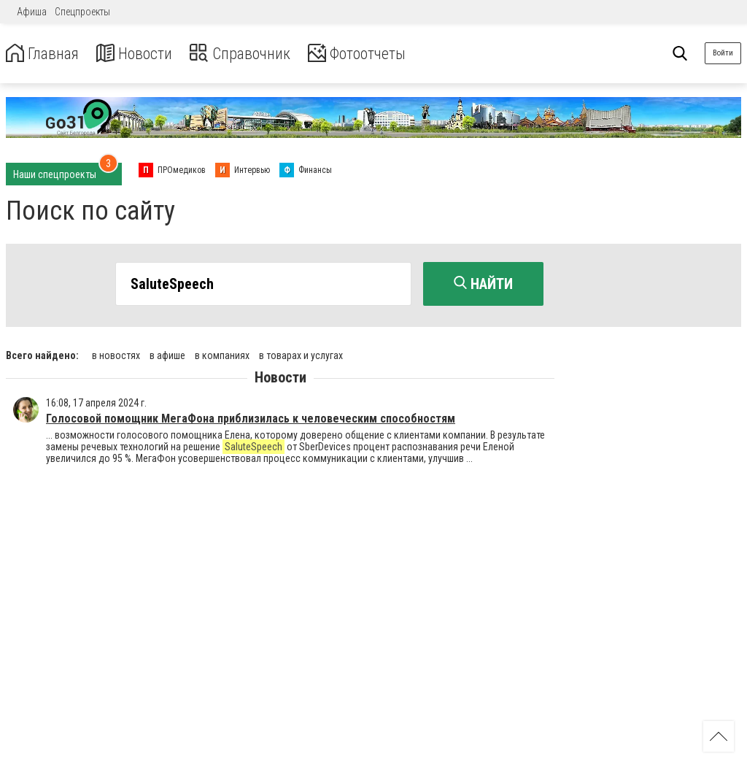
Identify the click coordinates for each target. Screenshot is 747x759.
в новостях (116, 352)
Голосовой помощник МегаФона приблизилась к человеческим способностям (250, 416)
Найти (483, 284)
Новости (145, 53)
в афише (167, 352)
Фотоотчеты (385, 53)
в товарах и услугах (301, 352)
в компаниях (222, 352)
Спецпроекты (82, 12)
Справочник (258, 53)
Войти (723, 53)
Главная (46, 53)
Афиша (32, 12)
